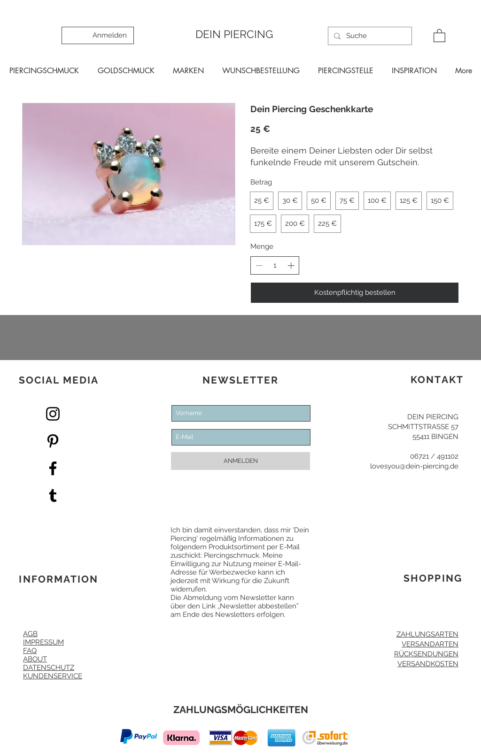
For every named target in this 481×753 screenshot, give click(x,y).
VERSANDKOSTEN (427, 664)
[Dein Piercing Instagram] (53, 414)
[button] (439, 35)
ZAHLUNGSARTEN (427, 634)
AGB (30, 634)
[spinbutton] (275, 265)
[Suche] (369, 36)
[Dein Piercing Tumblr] (53, 495)
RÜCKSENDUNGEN (426, 654)
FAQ (30, 650)
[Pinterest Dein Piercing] (53, 441)
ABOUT (35, 659)
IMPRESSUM (43, 642)
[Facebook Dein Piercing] (53, 468)
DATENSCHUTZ (48, 667)
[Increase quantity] (291, 265)
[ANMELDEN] (240, 461)
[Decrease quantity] (259, 265)
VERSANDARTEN (430, 644)
